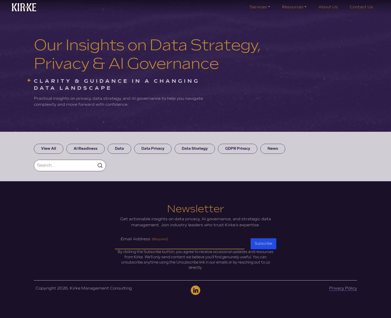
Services (258, 7)
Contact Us (361, 7)
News (273, 148)
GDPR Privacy (237, 148)
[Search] (64, 165)
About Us (328, 7)
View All (48, 148)
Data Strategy (195, 148)
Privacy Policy (343, 288)
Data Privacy (152, 148)
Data (119, 148)
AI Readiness (86, 148)
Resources (292, 7)
